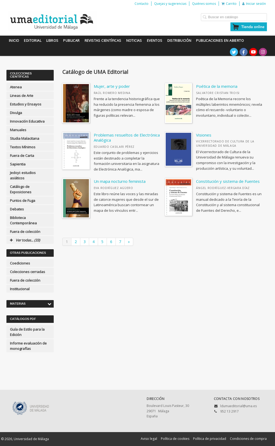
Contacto (142, 3)
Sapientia (18, 164)
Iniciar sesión (254, 3)
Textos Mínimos (22, 147)
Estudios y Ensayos (25, 104)
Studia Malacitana (24, 138)
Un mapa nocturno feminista (120, 181)
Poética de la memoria (216, 86)
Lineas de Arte (21, 95)
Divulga (16, 112)
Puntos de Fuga (22, 200)
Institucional (20, 288)
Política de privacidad (209, 438)
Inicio (14, 40)
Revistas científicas (103, 40)
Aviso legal (149, 438)
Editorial (32, 40)
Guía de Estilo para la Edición (27, 332)
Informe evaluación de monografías (28, 346)
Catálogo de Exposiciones (20, 189)
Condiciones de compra (248, 438)
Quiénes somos (204, 3)
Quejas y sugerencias (170, 3)
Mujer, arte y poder (112, 86)
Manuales (18, 129)
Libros (52, 40)
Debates (17, 209)
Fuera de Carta (22, 155)
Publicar (71, 40)
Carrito (229, 3)
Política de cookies (175, 438)
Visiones (203, 135)
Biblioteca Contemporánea (23, 220)
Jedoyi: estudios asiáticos (23, 175)
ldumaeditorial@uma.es (238, 406)
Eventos (154, 40)
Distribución (179, 40)
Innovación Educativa (27, 121)
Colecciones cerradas (27, 271)
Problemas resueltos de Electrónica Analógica (127, 137)
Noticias (134, 40)
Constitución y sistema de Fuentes (228, 181)
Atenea (16, 87)
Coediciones (20, 263)
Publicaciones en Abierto (220, 40)
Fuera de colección (25, 231)
